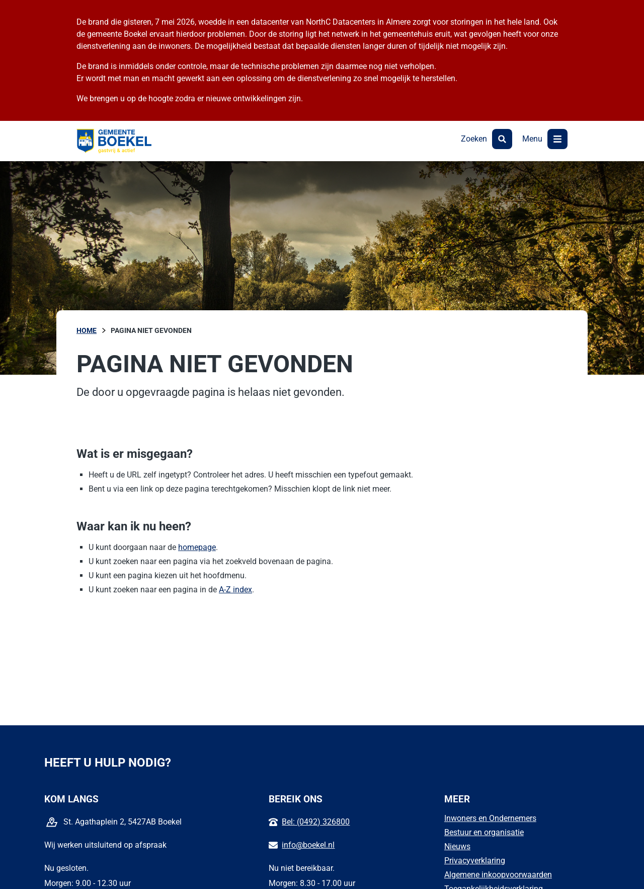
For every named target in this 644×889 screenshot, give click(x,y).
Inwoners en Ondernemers (490, 818)
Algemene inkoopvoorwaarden (498, 874)
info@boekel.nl (308, 845)
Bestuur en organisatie (484, 832)
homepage (197, 547)
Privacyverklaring (474, 860)
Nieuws (457, 846)
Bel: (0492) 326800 (316, 822)
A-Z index (235, 589)
